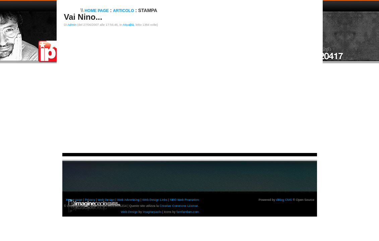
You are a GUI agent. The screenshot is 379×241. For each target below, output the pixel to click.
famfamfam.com (188, 212)
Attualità (128, 24)
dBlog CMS (284, 200)
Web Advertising (128, 200)
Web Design (106, 200)
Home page (74, 200)
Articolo (123, 10)
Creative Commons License (179, 206)
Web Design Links (154, 200)
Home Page (96, 10)
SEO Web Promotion (184, 200)
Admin (71, 24)
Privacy (90, 200)
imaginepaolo (152, 212)
